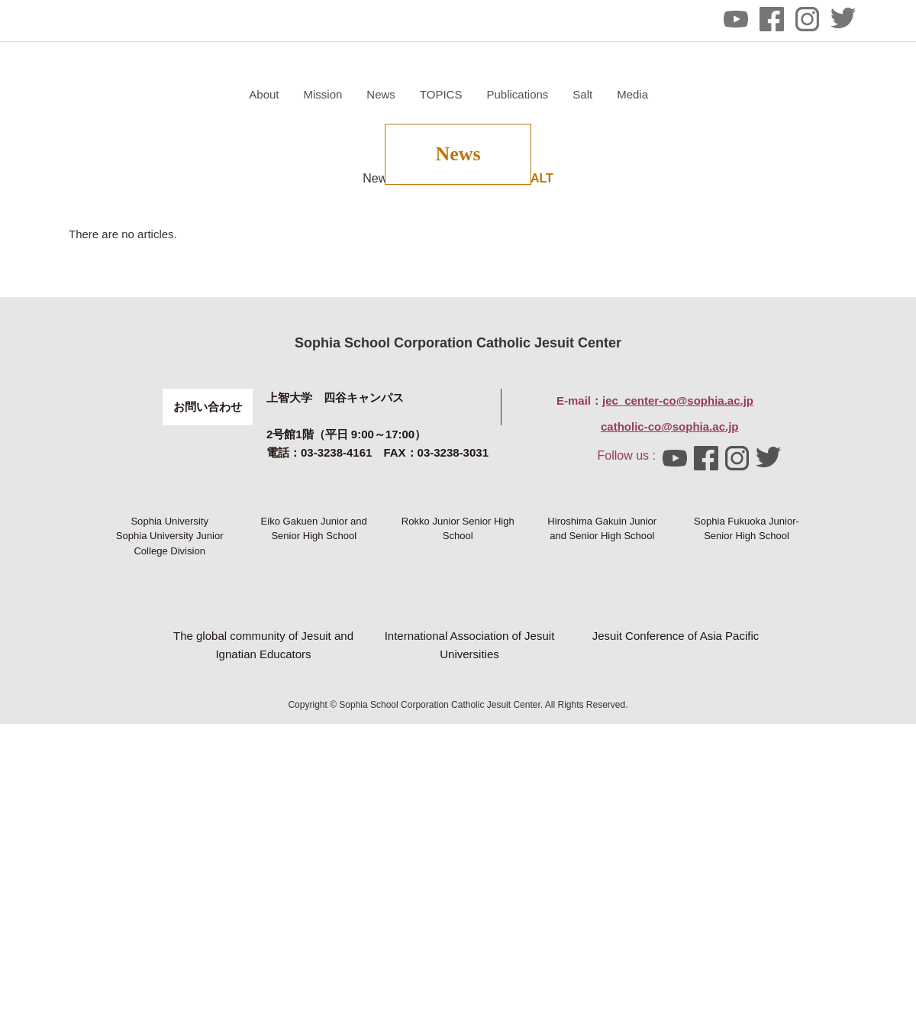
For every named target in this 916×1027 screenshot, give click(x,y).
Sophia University (169, 710)
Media (814, 94)
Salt (764, 94)
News (562, 94)
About (445, 94)
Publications (699, 94)
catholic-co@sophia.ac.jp (670, 589)
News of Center (405, 341)
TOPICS (622, 94)
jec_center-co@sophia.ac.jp (677, 563)
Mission (504, 94)
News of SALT (512, 341)
